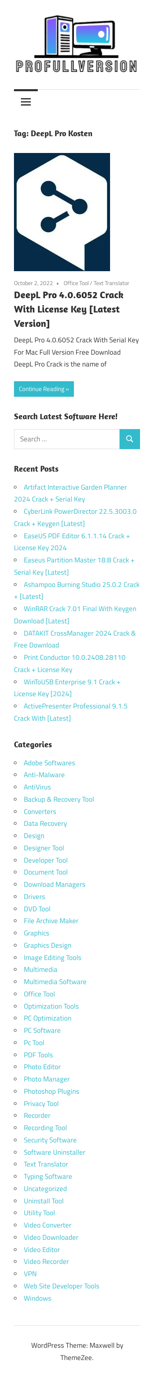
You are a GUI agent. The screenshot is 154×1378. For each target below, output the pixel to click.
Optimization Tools (51, 1006)
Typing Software (48, 1176)
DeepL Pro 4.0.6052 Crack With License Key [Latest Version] (69, 308)
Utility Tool (39, 1212)
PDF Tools (38, 1055)
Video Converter (47, 1225)
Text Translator (111, 283)
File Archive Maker (51, 920)
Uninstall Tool (44, 1201)
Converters (40, 811)
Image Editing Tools (52, 957)
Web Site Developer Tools (61, 1286)
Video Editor (42, 1249)
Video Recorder (46, 1261)
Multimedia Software (55, 981)
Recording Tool (45, 1127)
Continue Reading (41, 388)
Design (34, 835)
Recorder (37, 1115)
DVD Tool (37, 909)
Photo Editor (42, 1066)
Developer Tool (46, 860)
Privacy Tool (41, 1103)
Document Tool (46, 872)
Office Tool (76, 283)
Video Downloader (51, 1237)
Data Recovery (45, 823)
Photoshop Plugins (51, 1091)
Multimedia (40, 969)
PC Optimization (47, 1018)
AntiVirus (37, 787)
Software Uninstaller (54, 1152)
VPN (30, 1273)
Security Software (50, 1140)
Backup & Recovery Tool (59, 799)
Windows (37, 1298)
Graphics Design (47, 945)
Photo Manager (47, 1079)
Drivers (34, 896)
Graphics (36, 933)
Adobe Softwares (49, 763)
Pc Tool (34, 1042)
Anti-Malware (44, 774)
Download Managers (54, 884)
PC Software (42, 1030)
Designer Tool (44, 848)
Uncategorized (45, 1188)
